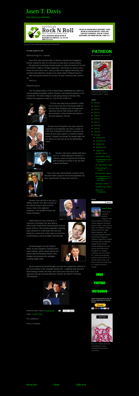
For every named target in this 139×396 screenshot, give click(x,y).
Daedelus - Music (101, 153)
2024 (95, 106)
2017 (95, 122)
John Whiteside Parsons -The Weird (103, 160)
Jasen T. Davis (43, 11)
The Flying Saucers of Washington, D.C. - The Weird (102, 178)
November (99, 141)
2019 (95, 116)
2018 (95, 119)
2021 (95, 112)
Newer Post (31, 384)
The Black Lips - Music (103, 187)
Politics (40, 314)
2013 (95, 128)
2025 (95, 103)
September (99, 147)
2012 (95, 132)
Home (56, 384)
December (99, 137)
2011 (95, 135)
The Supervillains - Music (104, 165)
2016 (95, 125)
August (98, 150)
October (99, 144)
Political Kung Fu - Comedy (101, 169)
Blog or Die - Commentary (100, 191)
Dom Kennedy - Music (102, 173)
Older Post (81, 384)
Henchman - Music (101, 183)
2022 (95, 109)
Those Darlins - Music (102, 156)
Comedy (34, 314)
